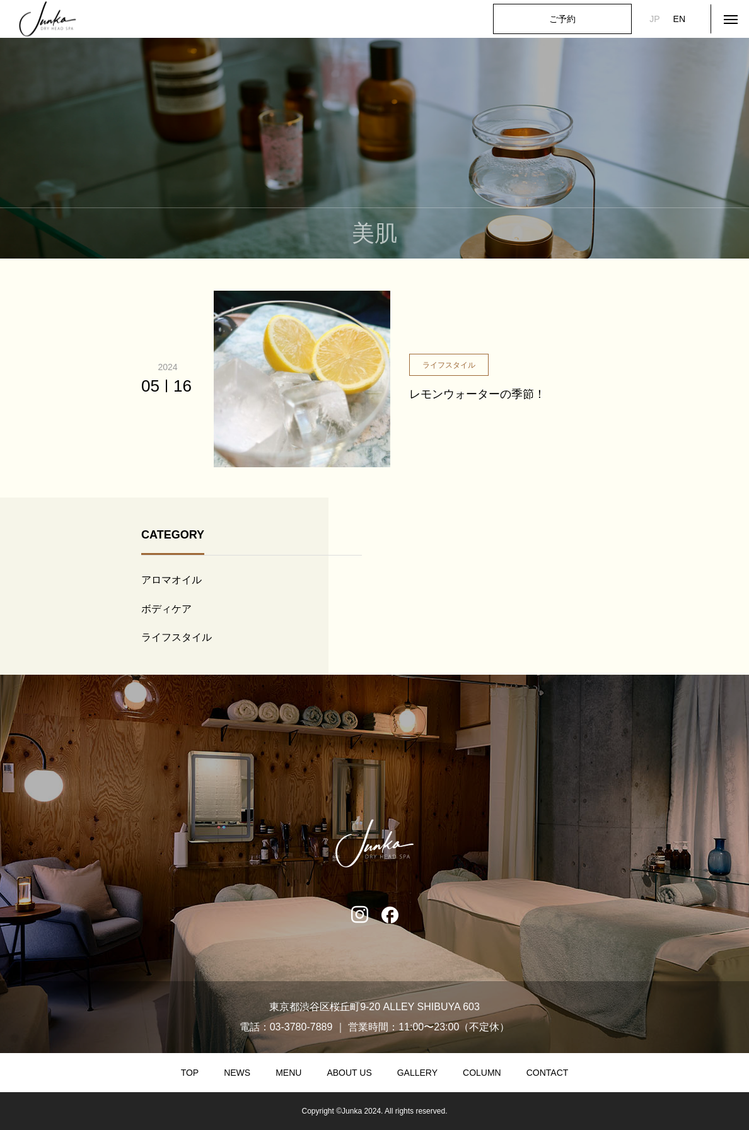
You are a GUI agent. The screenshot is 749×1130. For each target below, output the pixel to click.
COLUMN (482, 1073)
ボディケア (166, 608)
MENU (288, 1073)
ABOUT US (349, 1073)
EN (679, 19)
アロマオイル (171, 579)
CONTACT (547, 1073)
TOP (190, 1073)
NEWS (237, 1073)
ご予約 (562, 19)
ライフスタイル (176, 637)
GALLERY (417, 1073)
